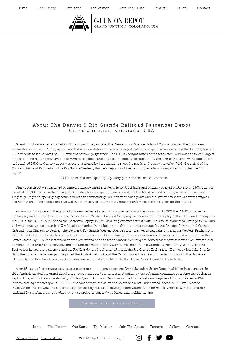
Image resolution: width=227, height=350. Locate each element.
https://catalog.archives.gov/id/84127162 (42, 283)
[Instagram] (139, 338)
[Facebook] (149, 338)
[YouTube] (169, 338)
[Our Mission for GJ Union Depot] (112, 303)
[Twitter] (159, 338)
